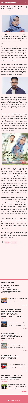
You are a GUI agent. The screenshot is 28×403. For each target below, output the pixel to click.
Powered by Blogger (14, 400)
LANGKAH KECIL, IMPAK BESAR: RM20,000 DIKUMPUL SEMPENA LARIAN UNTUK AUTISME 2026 (12, 377)
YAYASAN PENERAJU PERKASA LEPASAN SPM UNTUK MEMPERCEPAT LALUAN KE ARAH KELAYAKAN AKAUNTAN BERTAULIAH (11, 289)
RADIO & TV (14, 242)
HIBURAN (7, 242)
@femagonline (10, 2)
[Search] (26, 3)
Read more (24, 305)
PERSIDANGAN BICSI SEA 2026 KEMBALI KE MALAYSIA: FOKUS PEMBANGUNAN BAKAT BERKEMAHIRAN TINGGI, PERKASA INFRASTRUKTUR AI (11, 313)
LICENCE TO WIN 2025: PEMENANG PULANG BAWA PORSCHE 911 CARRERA (10, 357)
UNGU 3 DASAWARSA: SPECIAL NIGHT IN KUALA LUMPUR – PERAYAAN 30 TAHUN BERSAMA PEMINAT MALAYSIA (11, 335)
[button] (26, 7)
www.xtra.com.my (20, 234)
